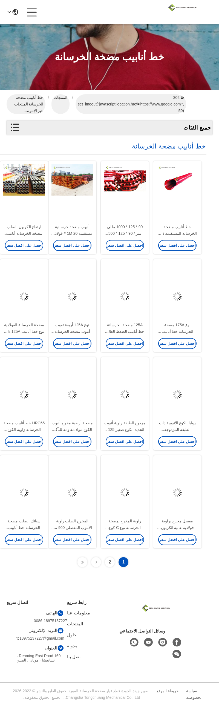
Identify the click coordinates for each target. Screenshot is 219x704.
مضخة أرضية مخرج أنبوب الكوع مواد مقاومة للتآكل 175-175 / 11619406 (72, 429)
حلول (72, 635)
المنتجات (60, 97)
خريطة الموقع (168, 691)
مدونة (72, 645)
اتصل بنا (74, 656)
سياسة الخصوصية (194, 694)
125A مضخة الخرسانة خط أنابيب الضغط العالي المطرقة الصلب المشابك (125, 331)
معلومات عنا (78, 613)
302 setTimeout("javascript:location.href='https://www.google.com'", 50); (131, 104)
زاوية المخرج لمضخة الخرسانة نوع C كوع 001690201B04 (125, 527)
